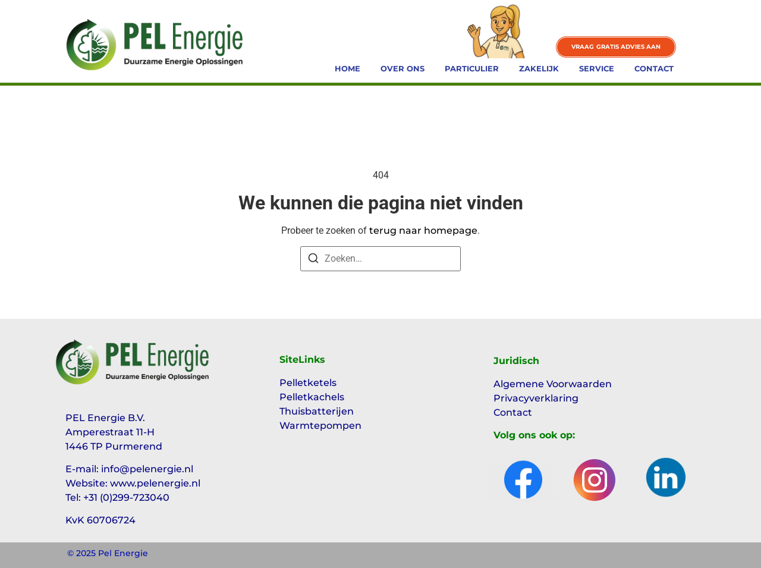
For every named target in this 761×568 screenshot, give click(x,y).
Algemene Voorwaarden (552, 384)
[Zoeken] (313, 260)
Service (596, 68)
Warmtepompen (320, 425)
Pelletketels (308, 382)
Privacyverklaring (535, 398)
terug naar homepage (423, 230)
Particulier (472, 68)
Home (347, 68)
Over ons (402, 68)
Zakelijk (539, 68)
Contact (654, 68)
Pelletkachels (311, 397)
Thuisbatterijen (316, 411)
